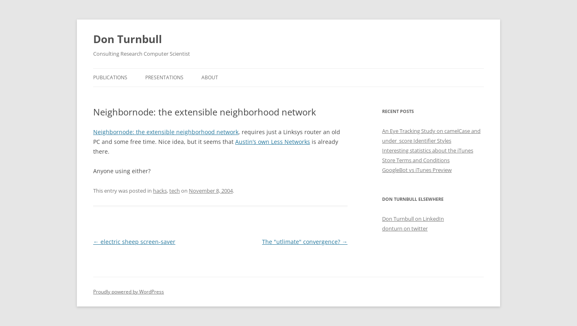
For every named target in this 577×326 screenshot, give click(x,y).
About (209, 77)
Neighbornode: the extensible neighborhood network (165, 132)
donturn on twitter (405, 228)
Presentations (164, 77)
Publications (110, 77)
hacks (160, 190)
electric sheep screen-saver (134, 242)
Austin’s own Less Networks (272, 142)
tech (174, 190)
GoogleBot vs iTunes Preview (417, 170)
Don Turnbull (127, 39)
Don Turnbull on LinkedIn (413, 218)
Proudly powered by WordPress (128, 291)
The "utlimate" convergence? (305, 242)
